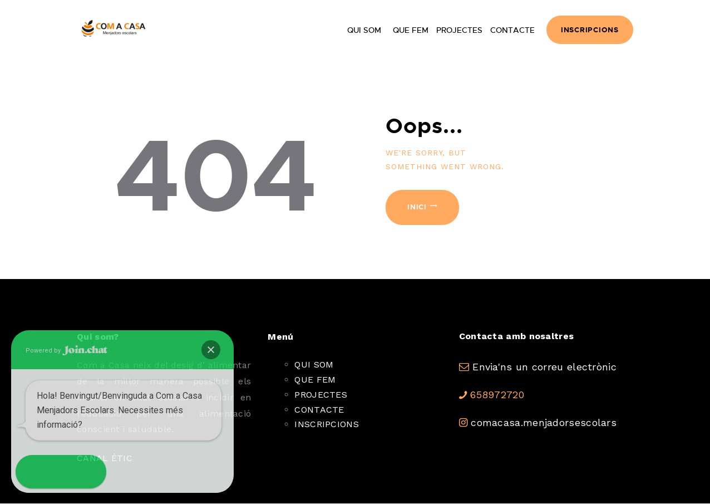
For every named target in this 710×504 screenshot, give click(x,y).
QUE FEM (315, 379)
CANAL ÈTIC (104, 458)
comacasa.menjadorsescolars (544, 422)
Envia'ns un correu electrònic (544, 367)
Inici (417, 206)
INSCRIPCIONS (326, 424)
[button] (32, 471)
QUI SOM (313, 364)
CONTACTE (319, 409)
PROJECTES (320, 394)
